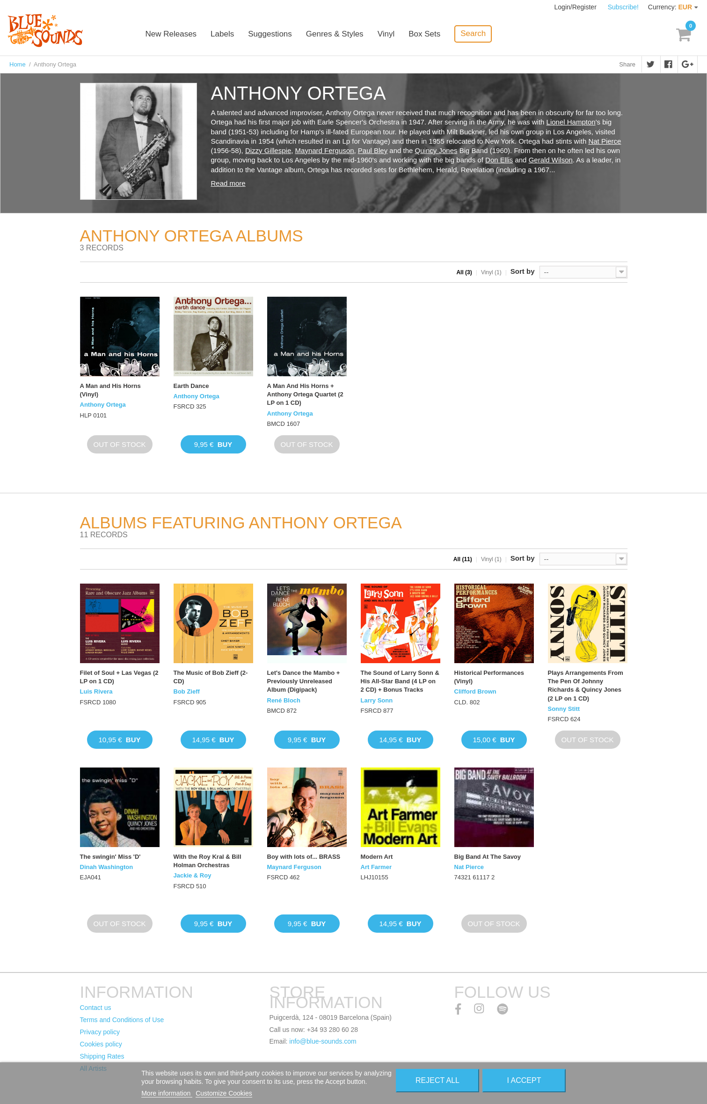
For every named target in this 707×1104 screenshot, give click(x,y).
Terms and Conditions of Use (122, 1020)
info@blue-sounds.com (322, 1041)
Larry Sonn (377, 700)
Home (17, 64)
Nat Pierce (604, 141)
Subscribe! (623, 7)
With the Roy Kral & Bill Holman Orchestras (207, 861)
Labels (222, 33)
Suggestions (270, 33)
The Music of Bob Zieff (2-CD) (211, 677)
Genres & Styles (335, 33)
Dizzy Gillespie (268, 150)
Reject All (437, 1080)
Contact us (95, 1007)
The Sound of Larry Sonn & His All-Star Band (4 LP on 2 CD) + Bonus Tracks (400, 681)
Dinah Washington (106, 866)
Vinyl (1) (491, 272)
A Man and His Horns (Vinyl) (110, 390)
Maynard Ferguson (324, 150)
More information (166, 1093)
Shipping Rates (102, 1056)
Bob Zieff (187, 691)
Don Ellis (499, 160)
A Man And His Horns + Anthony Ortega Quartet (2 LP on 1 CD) (305, 394)
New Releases (171, 33)
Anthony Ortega (103, 404)
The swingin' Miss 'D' (110, 856)
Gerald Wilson (551, 160)
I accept (524, 1080)
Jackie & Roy (192, 875)
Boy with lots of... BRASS (304, 856)
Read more (228, 183)
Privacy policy (100, 1032)
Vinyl (386, 33)
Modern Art (377, 856)
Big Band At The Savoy (487, 856)
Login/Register (576, 7)
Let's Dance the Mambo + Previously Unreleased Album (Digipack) (303, 681)
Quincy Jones (436, 150)
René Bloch (284, 700)
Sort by (522, 271)
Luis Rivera (96, 691)
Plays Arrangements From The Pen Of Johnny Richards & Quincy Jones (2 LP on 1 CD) (585, 685)
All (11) (462, 559)
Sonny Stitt (564, 708)
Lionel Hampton (571, 122)
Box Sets (424, 33)
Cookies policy (101, 1044)
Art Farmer (376, 866)
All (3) (464, 272)
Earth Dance (191, 385)
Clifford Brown (475, 691)
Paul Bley (372, 150)
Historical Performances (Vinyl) (489, 677)
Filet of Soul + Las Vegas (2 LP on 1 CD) (119, 677)
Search (473, 33)
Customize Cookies (224, 1093)
